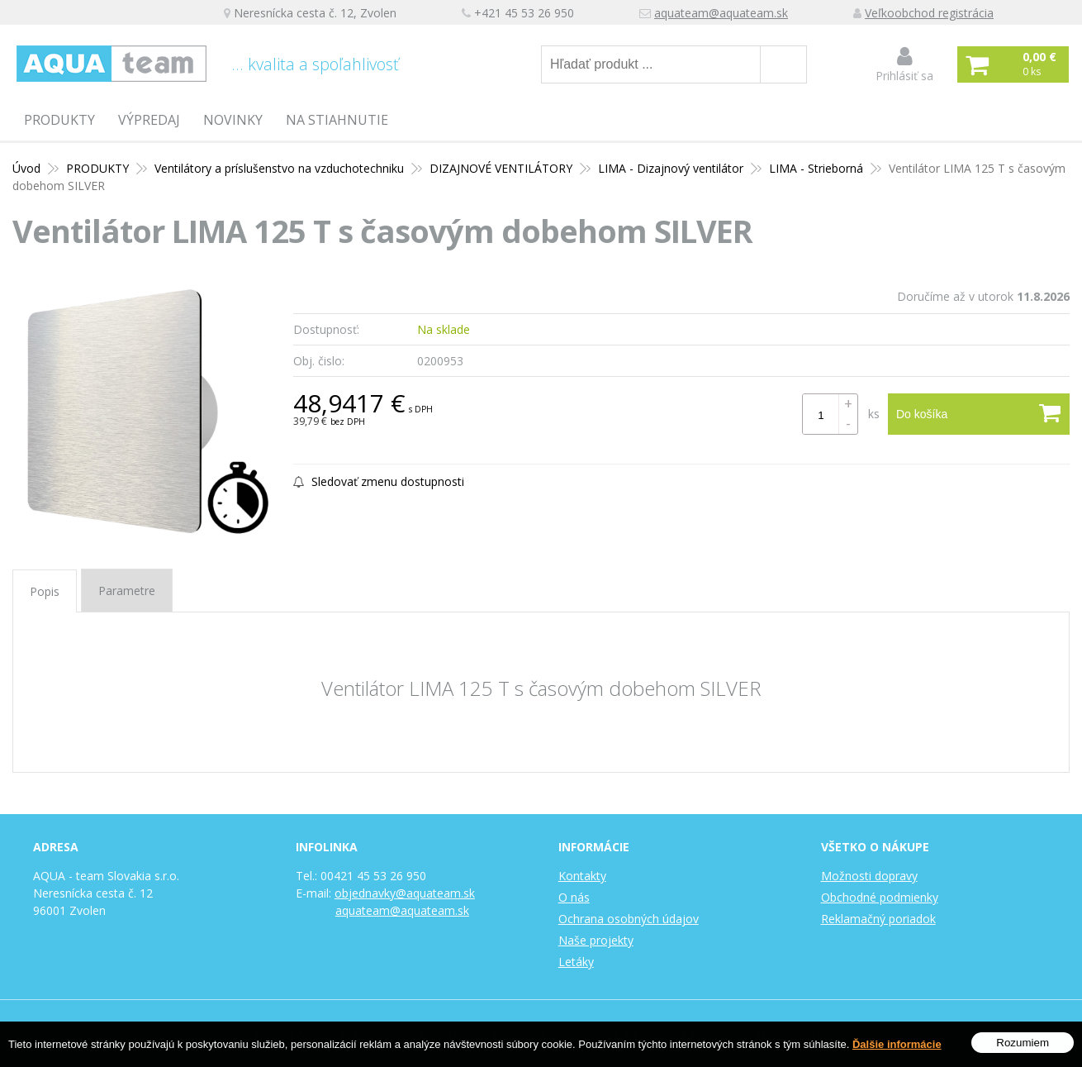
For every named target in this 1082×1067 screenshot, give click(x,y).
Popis (44, 591)
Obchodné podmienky (879, 897)
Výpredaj (149, 120)
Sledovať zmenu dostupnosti (378, 481)
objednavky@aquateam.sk (405, 893)
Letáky (576, 961)
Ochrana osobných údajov (628, 918)
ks (874, 414)
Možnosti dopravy (869, 876)
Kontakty (582, 876)
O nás (574, 897)
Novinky (233, 120)
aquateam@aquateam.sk (721, 13)
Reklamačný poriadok (878, 918)
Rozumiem (1022, 1042)
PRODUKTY (59, 120)
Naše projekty (596, 940)
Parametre (126, 590)
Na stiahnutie (337, 120)
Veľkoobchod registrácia (929, 13)
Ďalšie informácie (897, 1044)
